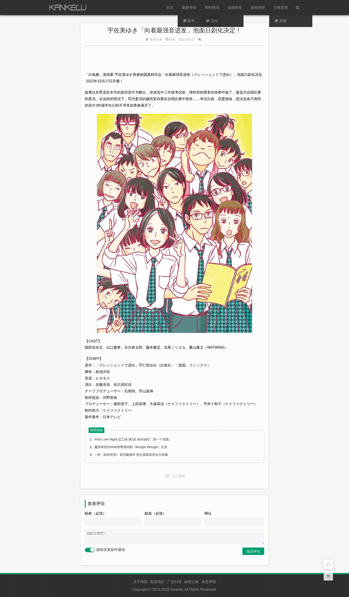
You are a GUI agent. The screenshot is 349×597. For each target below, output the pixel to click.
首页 (169, 7)
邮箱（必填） (155, 513)
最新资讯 (189, 7)
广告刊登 (174, 582)
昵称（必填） (95, 513)
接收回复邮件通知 (105, 550)
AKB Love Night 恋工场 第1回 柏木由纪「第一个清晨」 (133, 439)
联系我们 (157, 582)
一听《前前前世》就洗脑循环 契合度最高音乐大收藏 (131, 454)
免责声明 (208, 582)
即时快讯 (212, 7)
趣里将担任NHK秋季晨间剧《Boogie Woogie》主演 (130, 447)
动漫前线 (235, 7)
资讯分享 (156, 39)
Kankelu (176, 589)
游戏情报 (258, 7)
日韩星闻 (280, 7)
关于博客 (140, 582)
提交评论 (253, 551)
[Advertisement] (174, 60)
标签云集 (191, 582)
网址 (208, 513)
